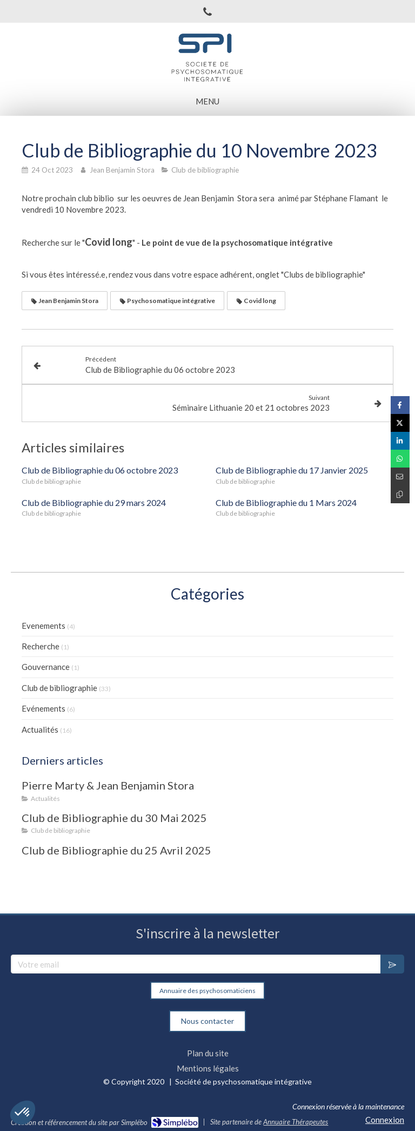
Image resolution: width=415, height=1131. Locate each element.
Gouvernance (46, 667)
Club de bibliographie (59, 688)
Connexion (384, 1120)
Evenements (43, 625)
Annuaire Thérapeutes (295, 1121)
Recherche (40, 646)
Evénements (43, 708)
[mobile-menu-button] (207, 101)
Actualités (40, 729)
